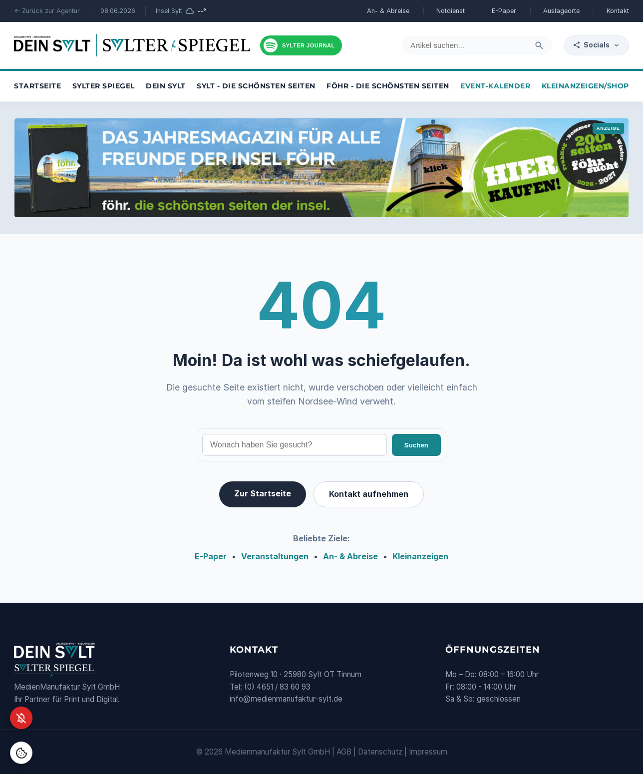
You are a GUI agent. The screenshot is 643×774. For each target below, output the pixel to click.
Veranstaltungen (275, 556)
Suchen (416, 445)
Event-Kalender (495, 86)
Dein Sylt (166, 86)
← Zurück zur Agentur (47, 10)
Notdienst (450, 10)
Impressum (428, 752)
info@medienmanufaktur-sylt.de (286, 699)
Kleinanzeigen (420, 556)
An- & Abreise (388, 10)
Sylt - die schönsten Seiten (256, 86)
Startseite (37, 86)
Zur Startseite (262, 493)
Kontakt (618, 10)
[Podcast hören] (301, 45)
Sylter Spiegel (103, 86)
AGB (343, 752)
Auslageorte (561, 10)
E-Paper (504, 10)
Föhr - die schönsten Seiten (387, 86)
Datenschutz (380, 752)
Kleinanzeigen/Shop (585, 86)
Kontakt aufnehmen (368, 494)
